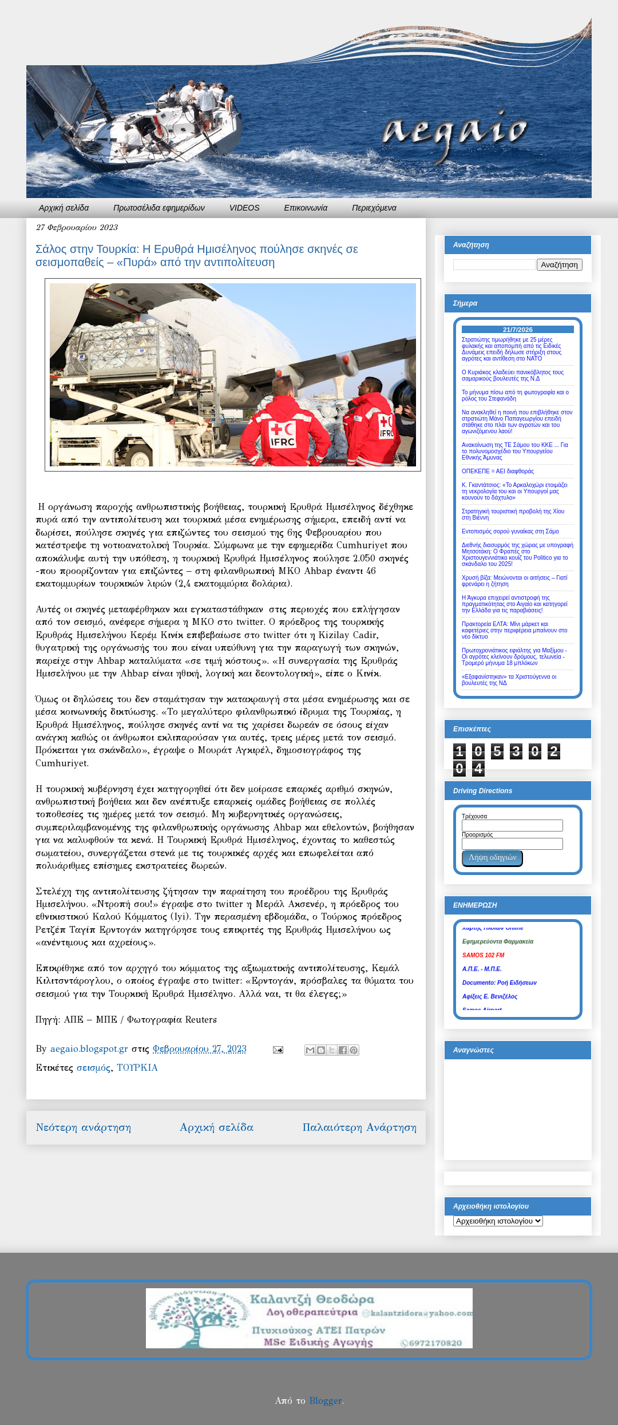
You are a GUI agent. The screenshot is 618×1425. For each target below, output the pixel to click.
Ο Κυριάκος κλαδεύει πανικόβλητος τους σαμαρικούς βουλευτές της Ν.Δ (513, 375)
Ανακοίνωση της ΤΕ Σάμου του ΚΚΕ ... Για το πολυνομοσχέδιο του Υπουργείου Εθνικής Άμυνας (515, 451)
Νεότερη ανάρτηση (83, 1127)
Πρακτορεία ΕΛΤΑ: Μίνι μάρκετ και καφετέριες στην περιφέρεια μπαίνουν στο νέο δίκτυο (514, 630)
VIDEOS (244, 207)
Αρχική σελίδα (64, 207)
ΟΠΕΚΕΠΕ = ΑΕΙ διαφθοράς (498, 471)
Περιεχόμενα (374, 207)
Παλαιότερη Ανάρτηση (359, 1127)
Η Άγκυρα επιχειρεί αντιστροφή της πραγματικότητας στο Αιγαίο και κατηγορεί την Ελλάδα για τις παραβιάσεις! (515, 604)
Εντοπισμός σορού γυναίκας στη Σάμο (510, 531)
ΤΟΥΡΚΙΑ (137, 1067)
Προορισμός (477, 835)
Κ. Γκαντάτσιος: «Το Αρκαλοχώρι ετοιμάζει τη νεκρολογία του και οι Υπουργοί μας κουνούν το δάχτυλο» (515, 491)
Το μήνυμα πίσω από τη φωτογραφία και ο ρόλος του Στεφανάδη (515, 395)
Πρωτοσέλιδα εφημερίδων (159, 207)
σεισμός (93, 1067)
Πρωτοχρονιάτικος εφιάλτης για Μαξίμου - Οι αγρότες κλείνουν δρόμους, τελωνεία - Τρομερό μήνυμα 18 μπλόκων (514, 656)
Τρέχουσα (474, 816)
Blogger (325, 1400)
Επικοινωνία (306, 207)
